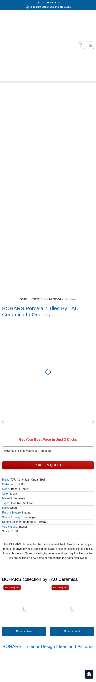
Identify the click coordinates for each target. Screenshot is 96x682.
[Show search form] (80, 45)
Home (23, 298)
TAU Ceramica (52, 298)
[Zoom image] (24, 609)
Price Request (48, 465)
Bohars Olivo (24, 631)
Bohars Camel (19, 489)
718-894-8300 (52, 2)
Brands (35, 298)
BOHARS (21, 484)
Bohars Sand (72, 631)
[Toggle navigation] (90, 45)
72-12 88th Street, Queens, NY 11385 (50, 6)
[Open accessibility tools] (89, 674)
